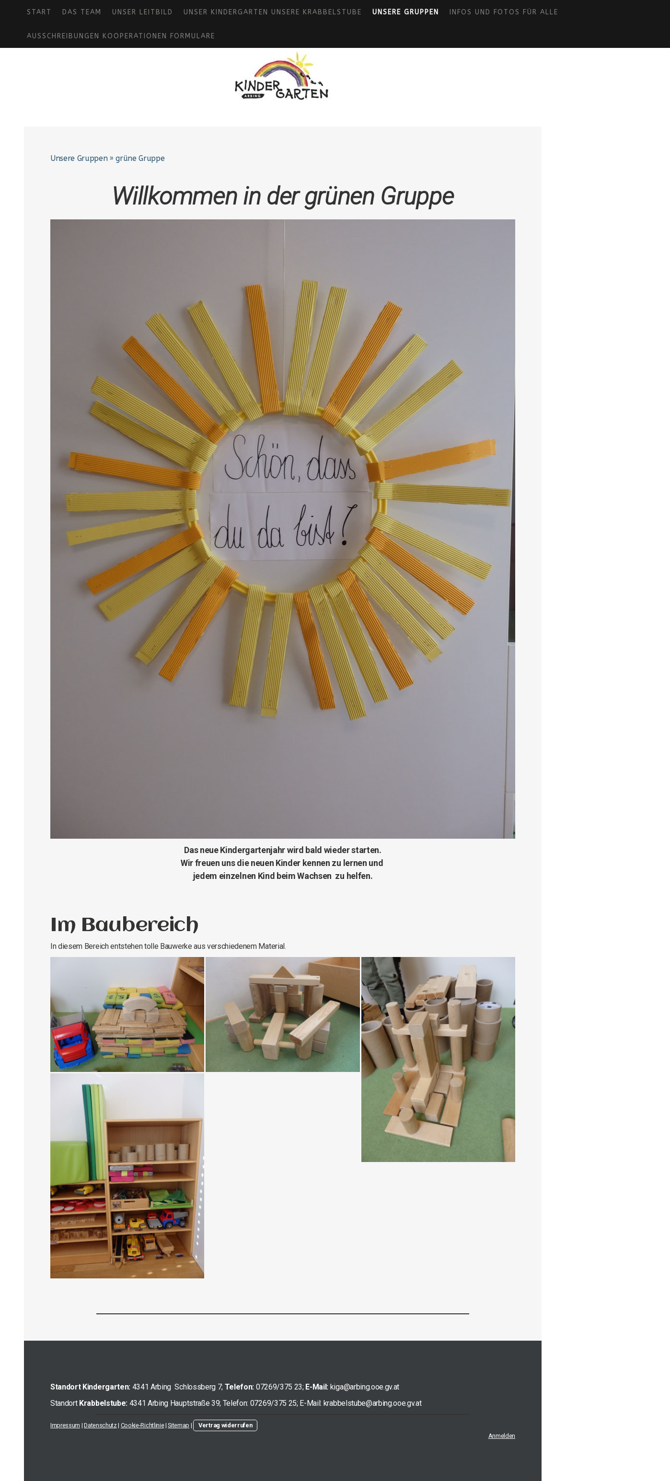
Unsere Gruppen (405, 12)
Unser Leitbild (142, 12)
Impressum (65, 1425)
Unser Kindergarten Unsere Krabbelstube (273, 12)
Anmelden (501, 1435)
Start (39, 12)
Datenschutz (100, 1425)
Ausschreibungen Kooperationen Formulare (121, 36)
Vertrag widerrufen (225, 1425)
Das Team (82, 12)
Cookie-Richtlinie (142, 1425)
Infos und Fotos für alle (504, 12)
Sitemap (178, 1425)
